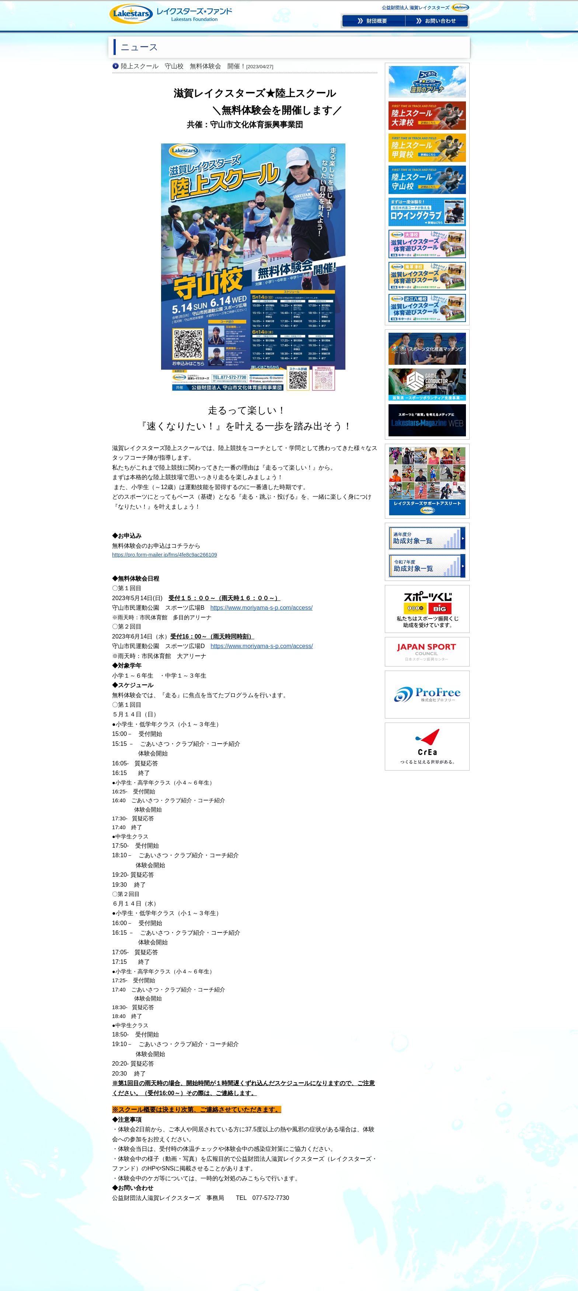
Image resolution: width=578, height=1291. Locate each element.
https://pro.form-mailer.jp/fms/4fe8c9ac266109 (164, 555)
